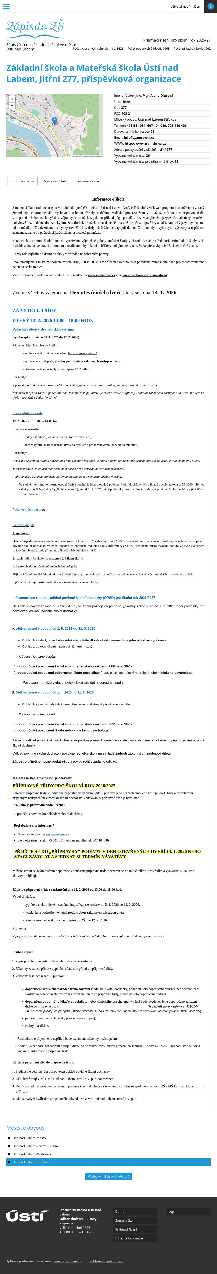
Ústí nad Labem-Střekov (30, 1162)
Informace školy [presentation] (22, 181)
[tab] (22, 181)
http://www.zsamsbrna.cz (145, 143)
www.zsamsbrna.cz (101, 275)
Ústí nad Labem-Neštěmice (32, 1154)
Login (172, 1211)
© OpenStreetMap (86, 156)
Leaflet (75, 156)
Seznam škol (124, 1220)
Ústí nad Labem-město (29, 1138)
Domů (119, 1211)
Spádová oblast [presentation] (55, 181)
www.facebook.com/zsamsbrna (144, 275)
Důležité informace (129, 1238)
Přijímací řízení (126, 1229)
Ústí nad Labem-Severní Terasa (35, 1146)
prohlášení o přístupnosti (106, 1261)
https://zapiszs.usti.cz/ (82, 353)
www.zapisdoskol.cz (67, 1261)
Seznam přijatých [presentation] (89, 181)
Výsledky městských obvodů (108, 1176)
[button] (54, 121)
